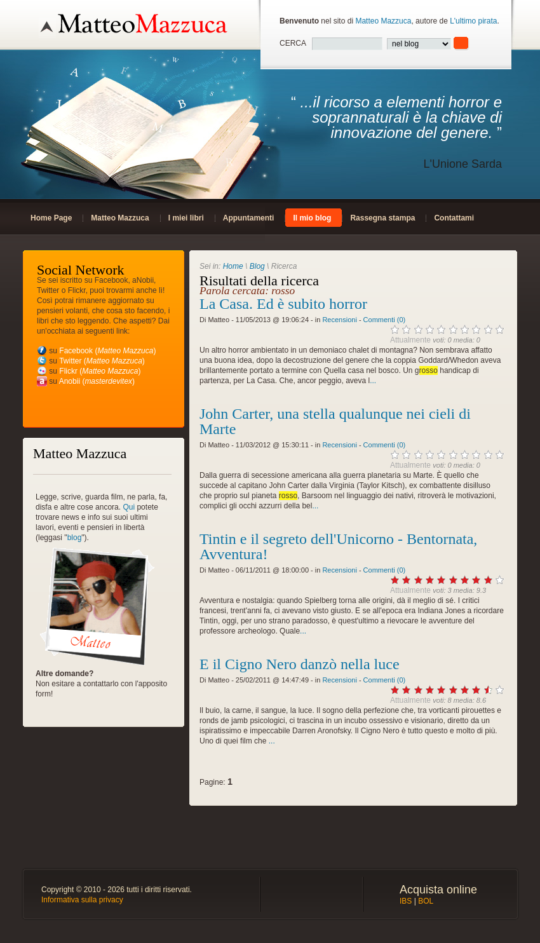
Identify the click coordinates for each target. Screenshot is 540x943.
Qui (129, 507)
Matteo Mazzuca (383, 21)
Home (233, 266)
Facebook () (107, 350)
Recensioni (339, 319)
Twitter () (102, 360)
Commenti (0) (384, 319)
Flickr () (99, 371)
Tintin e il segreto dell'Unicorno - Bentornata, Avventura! (338, 546)
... (373, 380)
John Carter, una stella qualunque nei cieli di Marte (335, 421)
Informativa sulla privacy (82, 899)
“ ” (391, 132)
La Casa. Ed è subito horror (283, 303)
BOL (425, 901)
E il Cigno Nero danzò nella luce (299, 664)
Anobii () (97, 381)
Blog (257, 266)
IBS (406, 901)
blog (74, 537)
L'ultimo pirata (473, 21)
